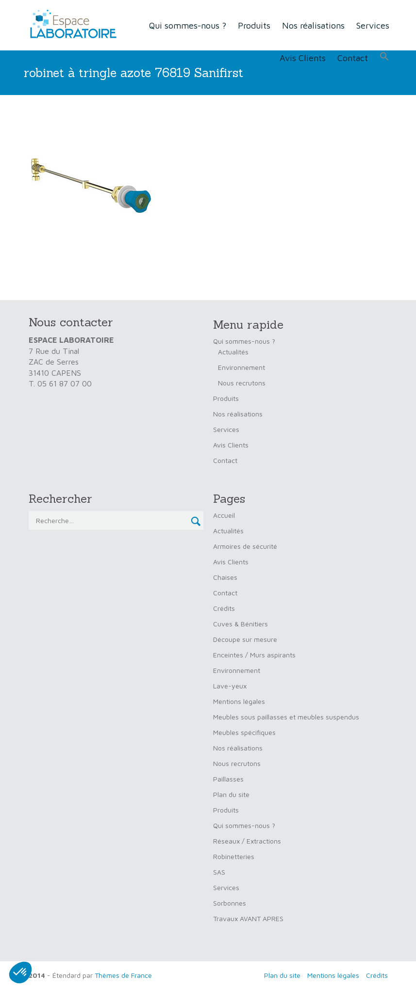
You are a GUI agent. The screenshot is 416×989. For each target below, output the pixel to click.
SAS (219, 872)
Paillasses (228, 779)
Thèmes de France (123, 975)
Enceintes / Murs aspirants (254, 655)
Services (372, 25)
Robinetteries (233, 856)
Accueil (224, 515)
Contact (352, 58)
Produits (254, 25)
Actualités (233, 352)
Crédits (224, 608)
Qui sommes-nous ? (187, 25)
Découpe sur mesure (245, 639)
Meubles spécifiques (244, 732)
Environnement (241, 367)
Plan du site (231, 794)
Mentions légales (239, 701)
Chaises (225, 577)
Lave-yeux (230, 686)
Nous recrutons (242, 383)
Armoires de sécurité (245, 546)
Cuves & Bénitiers (240, 624)
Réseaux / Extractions (247, 841)
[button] (384, 57)
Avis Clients (303, 58)
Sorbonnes (229, 903)
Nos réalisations (313, 25)
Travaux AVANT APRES (248, 918)
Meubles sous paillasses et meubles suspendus (286, 717)
